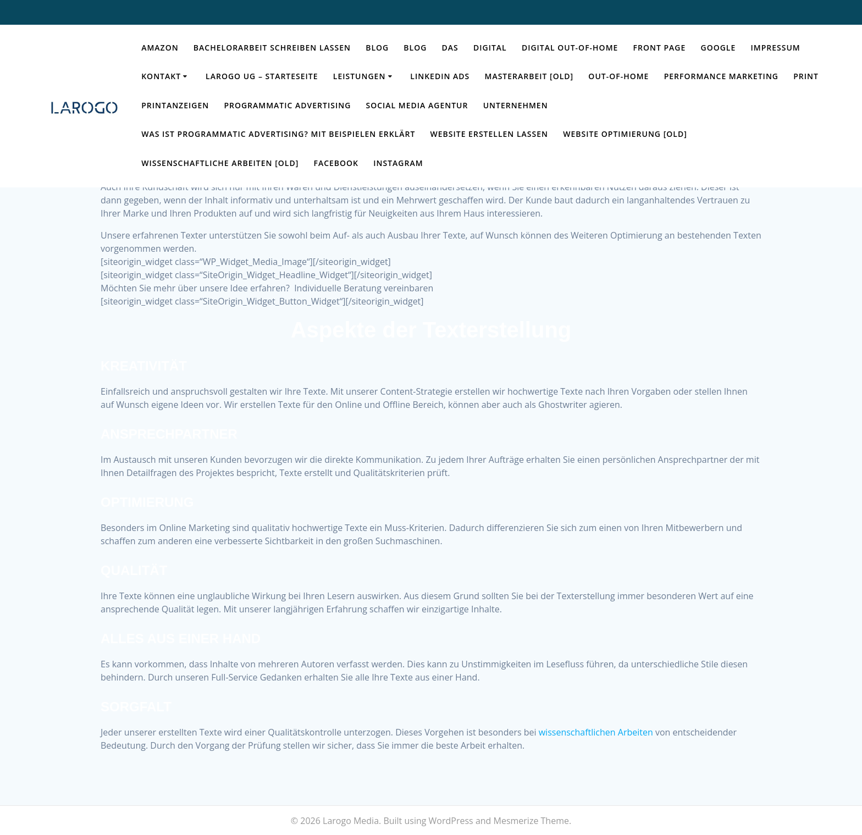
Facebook (335, 163)
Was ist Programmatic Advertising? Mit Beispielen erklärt (278, 134)
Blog (377, 47)
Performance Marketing (721, 76)
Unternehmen (515, 105)
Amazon (159, 47)
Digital (490, 47)
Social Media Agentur (417, 105)
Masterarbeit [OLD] (528, 76)
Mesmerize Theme (531, 821)
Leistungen (359, 76)
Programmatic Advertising (287, 105)
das (450, 47)
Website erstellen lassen (489, 134)
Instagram (398, 163)
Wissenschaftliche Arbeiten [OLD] (220, 163)
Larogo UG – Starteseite (262, 76)
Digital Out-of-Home (570, 47)
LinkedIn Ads (439, 76)
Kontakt (161, 76)
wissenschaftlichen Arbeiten (596, 732)
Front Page (659, 47)
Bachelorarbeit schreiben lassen (272, 47)
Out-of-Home (618, 76)
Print (806, 76)
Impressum (775, 47)
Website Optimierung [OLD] (625, 134)
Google (718, 47)
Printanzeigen (175, 105)
